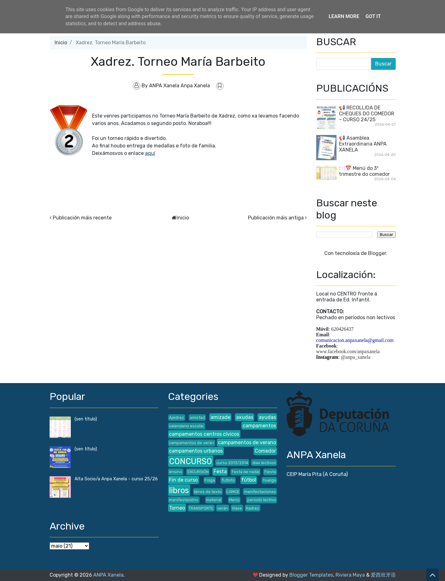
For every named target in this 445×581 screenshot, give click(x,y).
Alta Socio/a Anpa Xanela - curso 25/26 (116, 479)
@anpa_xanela (355, 357)
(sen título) (86, 419)
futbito (228, 480)
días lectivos (264, 462)
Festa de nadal (245, 471)
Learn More (344, 16)
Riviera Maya (350, 575)
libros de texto (208, 491)
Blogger (377, 253)
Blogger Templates (311, 575)
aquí (150, 153)
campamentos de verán (191, 442)
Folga (210, 480)
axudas (244, 417)
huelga (269, 480)
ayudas (267, 417)
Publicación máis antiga (276, 218)
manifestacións (183, 499)
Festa (220, 471)
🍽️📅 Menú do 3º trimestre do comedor (364, 171)
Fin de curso (183, 480)
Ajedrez (176, 417)
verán (222, 508)
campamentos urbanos (196, 451)
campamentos (259, 426)
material (213, 499)
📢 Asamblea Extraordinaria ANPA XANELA (363, 144)
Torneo (177, 508)
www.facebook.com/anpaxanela (348, 351)
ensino (175, 471)
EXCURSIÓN (198, 471)
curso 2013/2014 (232, 462)
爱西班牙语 (383, 575)
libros (179, 490)
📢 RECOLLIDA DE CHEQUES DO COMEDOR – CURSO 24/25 (366, 113)
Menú (234, 499)
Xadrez (252, 508)
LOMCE (232, 491)
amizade (220, 417)
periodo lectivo (261, 499)
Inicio (61, 43)
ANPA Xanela (108, 575)
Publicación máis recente (82, 218)
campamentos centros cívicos (204, 434)
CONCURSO (190, 461)
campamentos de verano (247, 442)
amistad (197, 417)
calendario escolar (186, 426)
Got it (373, 16)
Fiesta (270, 471)
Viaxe (237, 508)
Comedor (265, 451)
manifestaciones (260, 491)
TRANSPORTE (201, 508)
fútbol (248, 480)
